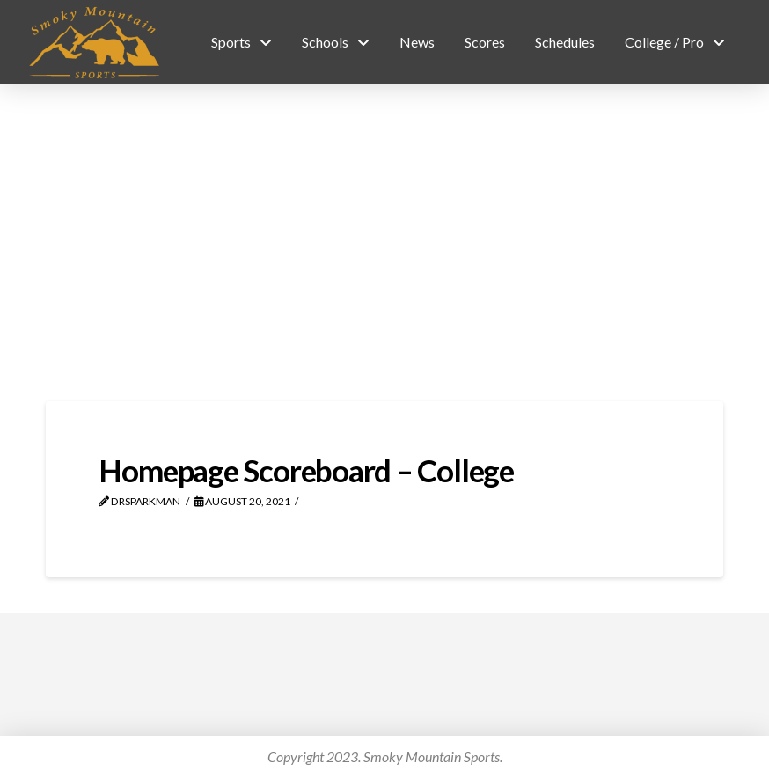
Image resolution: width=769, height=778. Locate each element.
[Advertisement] (384, 243)
